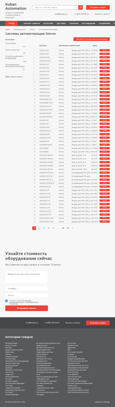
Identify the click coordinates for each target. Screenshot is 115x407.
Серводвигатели (42, 379)
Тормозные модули (12, 388)
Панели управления (43, 363)
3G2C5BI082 (44, 148)
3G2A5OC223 (44, 68)
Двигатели (71, 347)
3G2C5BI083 (44, 152)
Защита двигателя (43, 350)
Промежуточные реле (13, 370)
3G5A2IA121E (44, 190)
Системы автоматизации (77, 381)
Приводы (8, 368)
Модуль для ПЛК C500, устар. (81, 50)
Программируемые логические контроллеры (15, 66)
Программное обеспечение (77, 368)
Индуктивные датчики (44, 352)
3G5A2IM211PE (45, 204)
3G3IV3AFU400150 (46, 169)
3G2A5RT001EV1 (45, 106)
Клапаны (70, 354)
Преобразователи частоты (77, 365)
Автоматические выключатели (48, 343)
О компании (104, 23)
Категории (48, 23)
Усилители (40, 390)
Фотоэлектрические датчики (47, 392)
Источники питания (75, 352)
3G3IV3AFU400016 (46, 159)
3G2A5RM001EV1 (45, 99)
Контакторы (72, 356)
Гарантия (74, 23)
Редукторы (9, 374)
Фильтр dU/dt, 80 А (79, 166)
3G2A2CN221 (44, 50)
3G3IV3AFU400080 (46, 166)
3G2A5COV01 (44, 54)
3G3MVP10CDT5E (46, 176)
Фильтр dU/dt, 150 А (79, 169)
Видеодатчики (41, 345)
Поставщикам (88, 23)
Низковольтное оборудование (17, 361)
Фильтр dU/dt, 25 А (79, 162)
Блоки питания (11, 345)
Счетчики (8, 385)
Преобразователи (43, 365)
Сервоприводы (73, 379)
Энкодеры (40, 394)
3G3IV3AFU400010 (46, 155)
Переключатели (73, 363)
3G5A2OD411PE (45, 215)
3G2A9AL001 (44, 124)
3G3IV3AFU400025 (46, 162)
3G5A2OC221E (44, 208)
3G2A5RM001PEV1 (46, 103)
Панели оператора (12, 50)
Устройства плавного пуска (78, 390)
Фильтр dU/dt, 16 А (79, 159)
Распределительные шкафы (47, 372)
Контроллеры (10, 43)
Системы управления (44, 383)
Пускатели (9, 372)
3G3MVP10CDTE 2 (46, 180)
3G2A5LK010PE (45, 61)
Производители (20, 29)
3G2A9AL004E (44, 134)
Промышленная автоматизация (48, 370)
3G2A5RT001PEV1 (46, 110)
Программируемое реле (45, 368)
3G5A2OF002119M (46, 222)
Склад (11, 23)
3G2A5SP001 (44, 120)
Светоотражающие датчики (47, 377)
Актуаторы (71, 343)
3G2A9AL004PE (45, 138)
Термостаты (72, 385)
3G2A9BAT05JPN (45, 145)
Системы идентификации (14, 383)
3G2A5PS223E (44, 96)
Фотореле (9, 392)
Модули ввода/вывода (76, 359)
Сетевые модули (11, 381)
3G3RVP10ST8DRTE (46, 183)
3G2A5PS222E (44, 92)
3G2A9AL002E (44, 127)
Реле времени (72, 374)
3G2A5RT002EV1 (45, 113)
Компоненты (41, 356)
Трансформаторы (74, 388)
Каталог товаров (32, 23)
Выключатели (72, 345)
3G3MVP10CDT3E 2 (46, 173)
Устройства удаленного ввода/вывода (14, 57)
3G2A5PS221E (44, 89)
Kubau (7, 29)
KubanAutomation (15, 6)
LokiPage (106, 402)
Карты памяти (41, 354)
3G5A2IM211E (44, 201)
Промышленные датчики (76, 370)
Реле (38, 374)
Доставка (61, 23)
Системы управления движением (80, 383)
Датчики (8, 347)
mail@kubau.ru (61, 14)
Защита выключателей (14, 350)
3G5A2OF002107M (46, 218)
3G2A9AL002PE (45, 131)
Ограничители (41, 361)
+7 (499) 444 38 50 (81, 14)
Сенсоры (8, 379)
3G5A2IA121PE (44, 194)
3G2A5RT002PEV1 (46, 117)
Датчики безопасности (45, 347)
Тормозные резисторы (45, 388)
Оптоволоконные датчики (77, 361)
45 (68, 228)
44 (63, 228)
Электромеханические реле (78, 392)
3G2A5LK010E (44, 57)
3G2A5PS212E (44, 85)
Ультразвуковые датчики (15, 390)
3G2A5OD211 (44, 75)
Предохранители (11, 365)
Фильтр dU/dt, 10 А (79, 155)
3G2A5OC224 (44, 71)
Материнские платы (44, 359)
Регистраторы (72, 372)
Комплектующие (11, 356)
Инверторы (9, 352)
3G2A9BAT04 (44, 141)
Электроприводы (11, 394)
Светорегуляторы (74, 377)
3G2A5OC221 (44, 64)
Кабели (8, 354)
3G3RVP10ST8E (45, 187)
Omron (32, 29)
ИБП (69, 350)
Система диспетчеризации (46, 381)
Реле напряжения (12, 377)
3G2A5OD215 (44, 78)
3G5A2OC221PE (45, 211)
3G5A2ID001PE (45, 197)
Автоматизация (11, 343)
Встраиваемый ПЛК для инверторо (81, 173)
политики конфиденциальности (20, 301)
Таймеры (39, 385)
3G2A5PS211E (44, 82)
